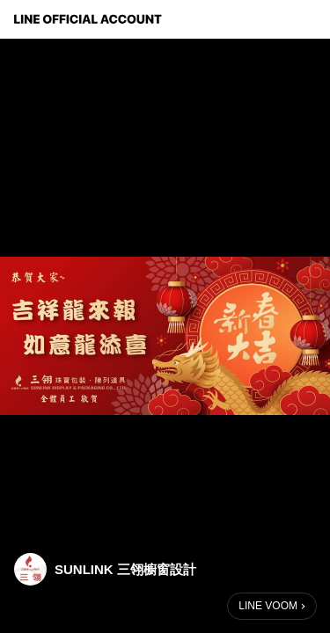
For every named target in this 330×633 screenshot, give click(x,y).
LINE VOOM (267, 606)
